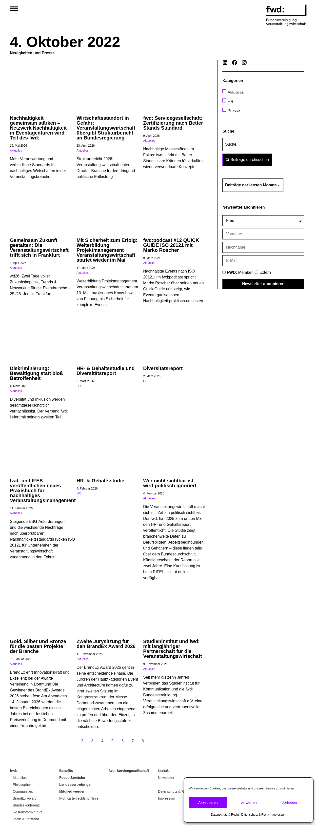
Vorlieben (289, 802)
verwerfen (248, 802)
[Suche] (263, 144)
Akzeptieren (208, 802)
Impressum (279, 814)
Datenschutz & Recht (225, 814)
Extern (265, 272)
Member (240, 272)
